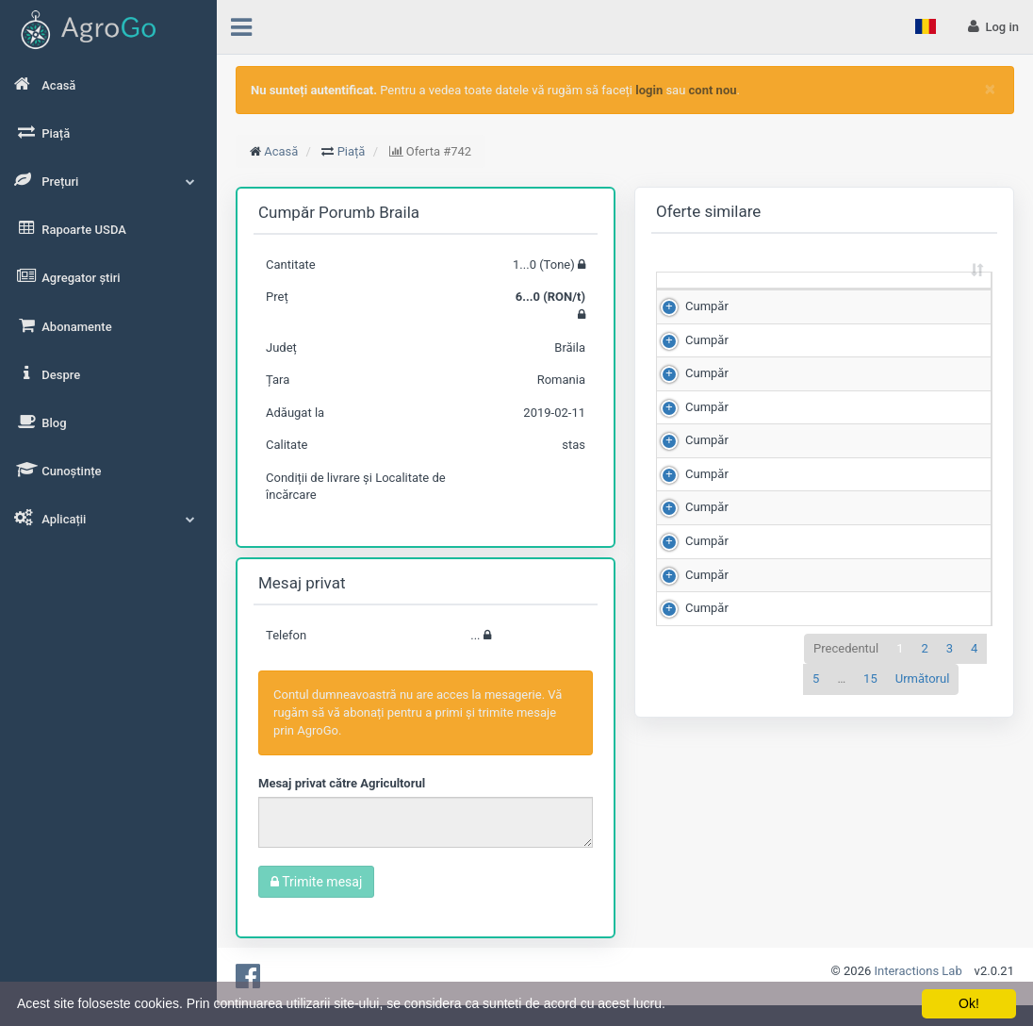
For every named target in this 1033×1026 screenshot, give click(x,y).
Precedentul (845, 885)
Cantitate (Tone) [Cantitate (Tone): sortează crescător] (770, 297)
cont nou (713, 90)
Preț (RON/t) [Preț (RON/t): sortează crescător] (852, 297)
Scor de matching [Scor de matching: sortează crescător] (936, 297)
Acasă (281, 151)
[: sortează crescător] (697, 298)
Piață (351, 151)
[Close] (990, 89)
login (649, 90)
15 (870, 916)
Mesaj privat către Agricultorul (341, 783)
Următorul (922, 916)
